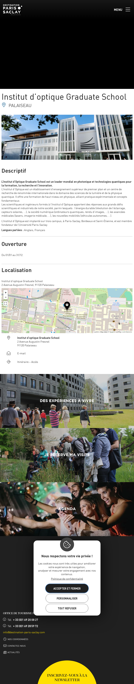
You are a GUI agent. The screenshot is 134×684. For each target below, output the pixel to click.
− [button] (6, 297)
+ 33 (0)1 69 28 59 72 (25, 626)
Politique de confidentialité (67, 578)
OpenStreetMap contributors (120, 332)
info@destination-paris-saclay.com (24, 632)
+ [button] (6, 292)
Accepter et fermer (67, 588)
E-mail (21, 353)
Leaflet (96, 332)
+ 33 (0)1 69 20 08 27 (25, 619)
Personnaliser (67, 598)
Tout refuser (67, 608)
